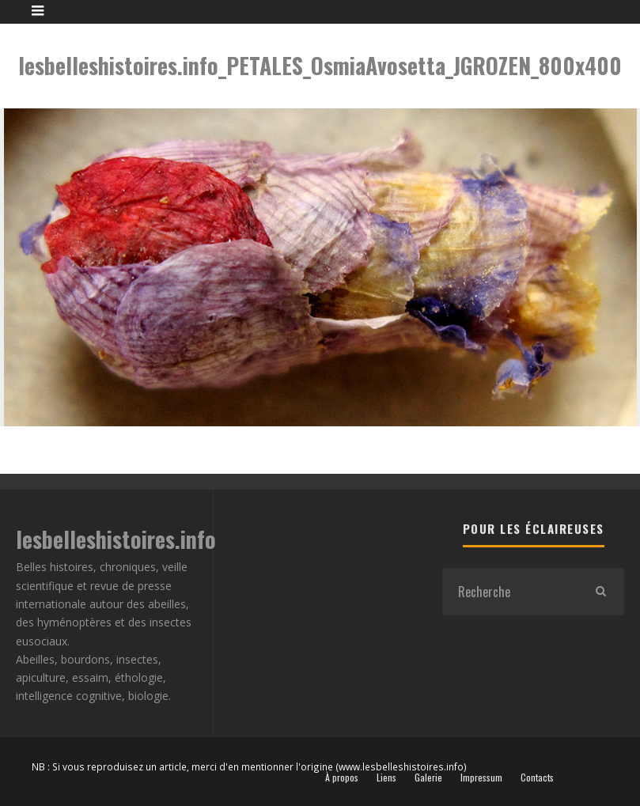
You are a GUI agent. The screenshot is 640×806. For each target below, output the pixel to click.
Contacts (537, 777)
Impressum (481, 777)
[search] (600, 591)
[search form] (509, 591)
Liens (386, 777)
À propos (341, 777)
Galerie (428, 777)
